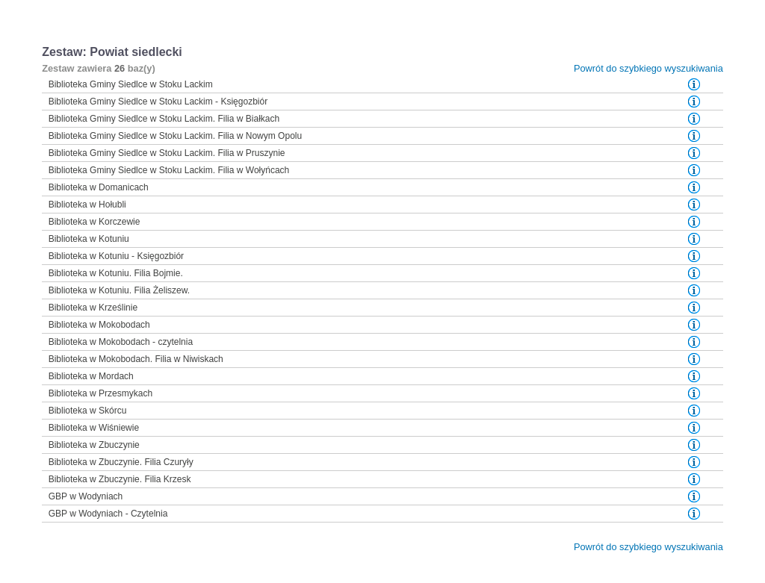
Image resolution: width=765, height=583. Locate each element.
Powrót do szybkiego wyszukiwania (648, 68)
